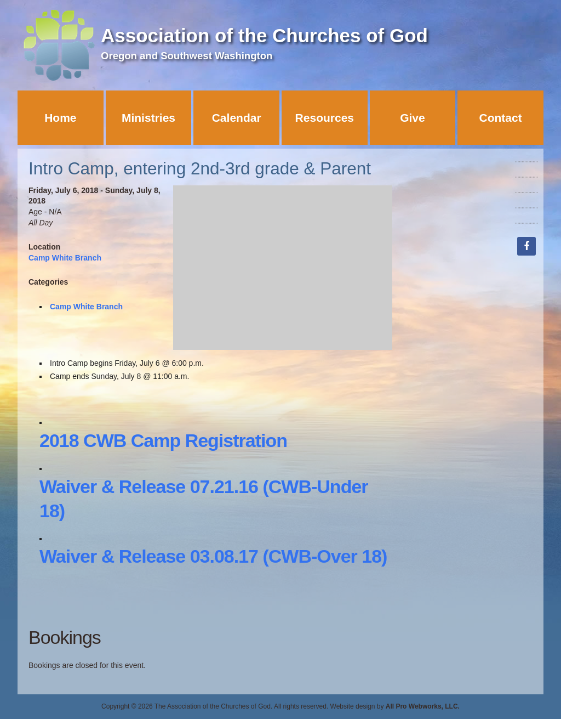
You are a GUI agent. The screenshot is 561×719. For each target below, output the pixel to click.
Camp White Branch (64, 257)
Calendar (236, 117)
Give (412, 117)
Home (60, 117)
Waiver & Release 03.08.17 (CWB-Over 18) (213, 556)
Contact (500, 117)
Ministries (148, 117)
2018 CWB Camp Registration (163, 440)
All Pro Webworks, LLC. (423, 706)
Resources (324, 117)
